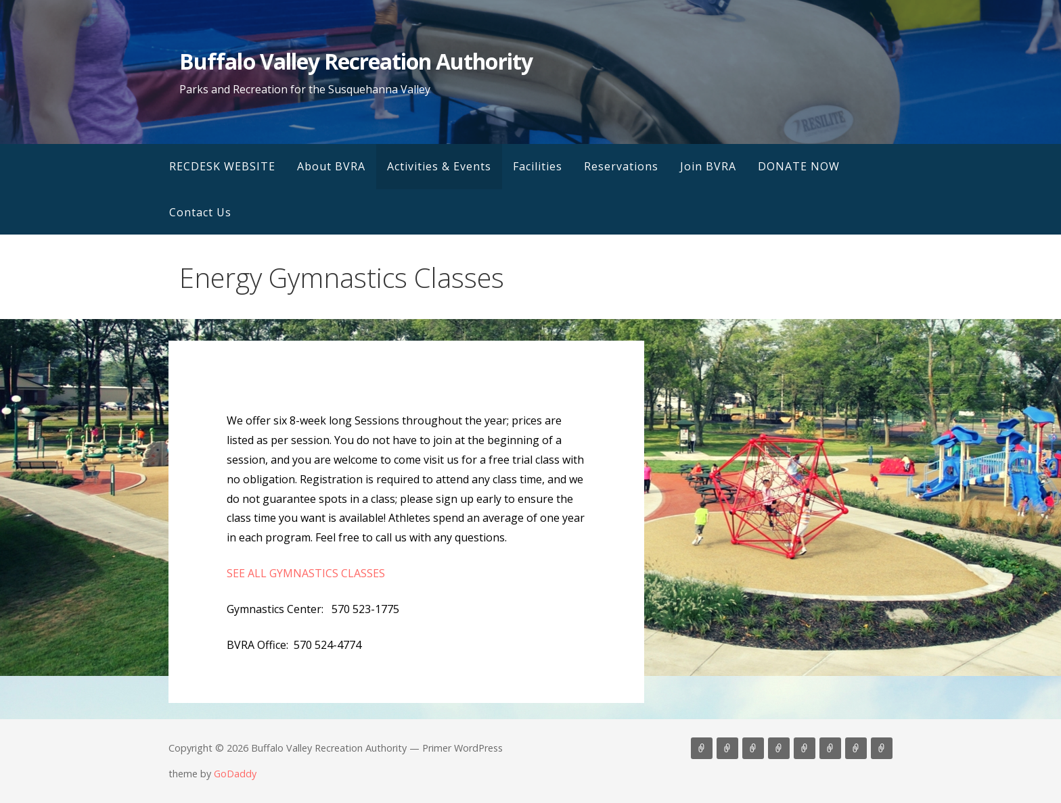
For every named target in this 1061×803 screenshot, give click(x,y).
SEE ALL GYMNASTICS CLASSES (306, 573)
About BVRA (331, 166)
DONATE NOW (799, 166)
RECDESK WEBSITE (222, 166)
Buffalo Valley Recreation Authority (355, 61)
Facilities (537, 166)
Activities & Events (439, 166)
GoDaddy (235, 773)
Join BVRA (708, 166)
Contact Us (200, 212)
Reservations (621, 166)
